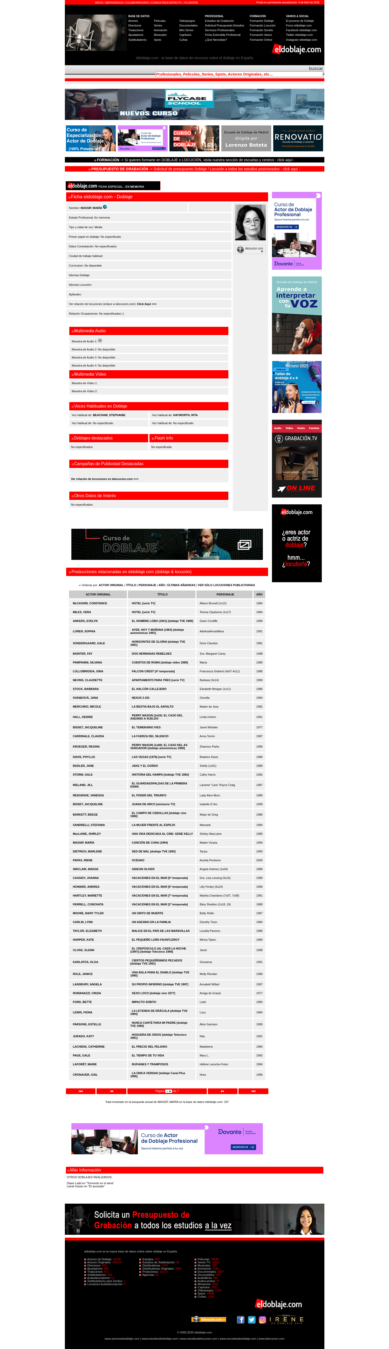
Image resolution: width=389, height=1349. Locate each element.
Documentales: (206, 1271)
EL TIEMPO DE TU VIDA (148, 1055)
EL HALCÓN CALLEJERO (149, 688)
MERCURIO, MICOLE (87, 706)
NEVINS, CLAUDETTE (88, 680)
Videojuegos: (205, 1290)
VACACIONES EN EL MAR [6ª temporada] (160, 886)
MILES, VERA (82, 612)
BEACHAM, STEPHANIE (109, 415)
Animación (160, 30)
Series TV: (203, 1262)
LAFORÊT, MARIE (85, 1064)
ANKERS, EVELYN (85, 620)
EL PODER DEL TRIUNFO (149, 795)
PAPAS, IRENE (83, 860)
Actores (133, 20)
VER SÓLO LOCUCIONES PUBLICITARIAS (226, 585)
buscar (316, 68)
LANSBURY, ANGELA (87, 984)
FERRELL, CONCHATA (88, 904)
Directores (134, 25)
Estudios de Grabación (219, 20)
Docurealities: (205, 1274)
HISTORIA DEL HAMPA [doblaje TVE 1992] (160, 774)
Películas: (203, 1259)
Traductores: (94, 1271)
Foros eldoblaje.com (299, 25)
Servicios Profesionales (220, 30)
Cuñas (183, 39)
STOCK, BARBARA (86, 688)
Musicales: (203, 1265)
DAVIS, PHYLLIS (84, 756)
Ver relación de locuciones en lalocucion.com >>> (105, 478)
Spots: (201, 1293)
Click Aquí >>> (147, 304)
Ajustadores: (94, 1268)
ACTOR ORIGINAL (111, 585)
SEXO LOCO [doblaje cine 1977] (153, 993)
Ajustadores (136, 34)
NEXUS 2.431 (140, 697)
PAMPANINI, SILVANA (87, 662)
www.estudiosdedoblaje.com (160, 1338)
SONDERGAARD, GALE (89, 643)
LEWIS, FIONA (82, 1012)
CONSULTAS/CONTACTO (166, 2)
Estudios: (147, 1259)
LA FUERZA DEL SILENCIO (150, 736)
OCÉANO (138, 860)
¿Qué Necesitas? (216, 39)
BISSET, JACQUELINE (88, 727)
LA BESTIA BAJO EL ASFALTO (153, 706)
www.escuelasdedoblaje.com (238, 1338)
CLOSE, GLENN (83, 950)
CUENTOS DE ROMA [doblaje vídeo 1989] (160, 662)
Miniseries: (203, 1284)
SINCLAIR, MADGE (86, 869)
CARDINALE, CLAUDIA (88, 736)
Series (158, 25)
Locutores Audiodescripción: (104, 1284)
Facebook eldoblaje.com (301, 30)
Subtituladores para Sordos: (104, 1281)
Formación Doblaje (262, 20)
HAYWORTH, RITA (185, 415)
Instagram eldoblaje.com (301, 39)
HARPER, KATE (83, 939)
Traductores (136, 30)
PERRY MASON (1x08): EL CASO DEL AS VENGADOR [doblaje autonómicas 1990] (158, 746)
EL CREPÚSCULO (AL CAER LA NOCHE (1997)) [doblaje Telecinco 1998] (158, 950)
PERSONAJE (147, 585)
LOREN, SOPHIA (84, 631)
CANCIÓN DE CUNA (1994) (150, 842)
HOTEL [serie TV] (143, 603)
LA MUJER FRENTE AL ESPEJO (153, 824)
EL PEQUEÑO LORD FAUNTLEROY (156, 939)
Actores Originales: (98, 1262)
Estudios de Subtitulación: (157, 1262)
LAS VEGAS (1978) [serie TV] (151, 756)
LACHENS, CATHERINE (89, 1046)
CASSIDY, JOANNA (86, 877)
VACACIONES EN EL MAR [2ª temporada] (160, 904)
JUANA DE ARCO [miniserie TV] (153, 804)
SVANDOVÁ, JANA (85, 697)
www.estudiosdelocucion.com (198, 1338)
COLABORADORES (137, 2)
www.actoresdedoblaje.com (122, 1338)
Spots (157, 39)
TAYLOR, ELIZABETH (87, 930)
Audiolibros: (204, 1277)
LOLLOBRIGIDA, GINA (88, 671)
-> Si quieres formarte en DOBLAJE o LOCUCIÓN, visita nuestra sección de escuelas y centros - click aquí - (195, 160)
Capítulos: (203, 1287)
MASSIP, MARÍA (83, 842)
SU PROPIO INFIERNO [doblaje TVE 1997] (160, 984)
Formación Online (261, 39)
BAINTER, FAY (82, 653)
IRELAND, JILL (83, 785)
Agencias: (147, 1274)
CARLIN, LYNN (83, 922)
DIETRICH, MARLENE (87, 851)
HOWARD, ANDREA (86, 886)
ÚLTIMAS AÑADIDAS (181, 585)
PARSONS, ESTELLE (87, 1024)
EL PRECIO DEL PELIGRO (149, 1046)
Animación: (204, 1268)
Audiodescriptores (97, 1277)
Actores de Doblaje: (98, 1259)
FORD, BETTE (82, 1002)
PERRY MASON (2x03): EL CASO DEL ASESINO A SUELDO (156, 717)
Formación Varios (261, 34)
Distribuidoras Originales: (157, 1268)
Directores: (93, 1265)
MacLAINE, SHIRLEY (87, 833)
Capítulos (185, 34)
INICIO (99, 2)
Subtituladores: (95, 1274)
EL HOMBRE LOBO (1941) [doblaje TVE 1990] (162, 620)
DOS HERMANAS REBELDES (152, 653)
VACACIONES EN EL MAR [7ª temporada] (160, 895)
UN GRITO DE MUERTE (147, 913)
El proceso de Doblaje (300, 20)
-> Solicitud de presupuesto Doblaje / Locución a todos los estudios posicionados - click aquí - (194, 169)
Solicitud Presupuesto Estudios (224, 25)
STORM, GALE (83, 774)
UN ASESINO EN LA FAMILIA (151, 922)
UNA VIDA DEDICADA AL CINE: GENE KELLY (162, 833)
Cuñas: (201, 1296)
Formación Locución (263, 25)
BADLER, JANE (83, 765)
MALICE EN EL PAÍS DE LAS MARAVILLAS (161, 930)
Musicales (160, 34)
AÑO (162, 585)
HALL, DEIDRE (83, 716)
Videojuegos (187, 20)
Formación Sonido (261, 30)
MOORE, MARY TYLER (88, 913)
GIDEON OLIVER (143, 869)
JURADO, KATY (83, 1036)
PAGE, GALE (81, 1055)
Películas (160, 20)
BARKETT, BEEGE (85, 814)
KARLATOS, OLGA (85, 962)
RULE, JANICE (83, 973)
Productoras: (149, 1271)
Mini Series (186, 30)
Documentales (188, 25)
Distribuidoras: (150, 1265)
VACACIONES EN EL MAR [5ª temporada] (160, 877)
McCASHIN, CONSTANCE (90, 603)
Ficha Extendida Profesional (223, 34)
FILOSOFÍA (191, 2)
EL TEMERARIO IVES (146, 727)
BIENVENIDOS (114, 2)
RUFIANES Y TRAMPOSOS (150, 1064)
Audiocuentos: (205, 1281)
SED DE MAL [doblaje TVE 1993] (154, 851)
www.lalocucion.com (271, 1338)
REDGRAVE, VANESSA (88, 795)
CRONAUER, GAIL (85, 1074)
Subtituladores (137, 39)
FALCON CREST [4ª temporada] (153, 671)
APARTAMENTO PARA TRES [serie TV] (158, 680)
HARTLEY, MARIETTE (87, 895)
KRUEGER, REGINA (86, 746)
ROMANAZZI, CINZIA (87, 993)
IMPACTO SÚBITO (144, 1002)
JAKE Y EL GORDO (145, 765)
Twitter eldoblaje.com (299, 34)
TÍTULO (131, 585)
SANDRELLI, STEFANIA (89, 824)
